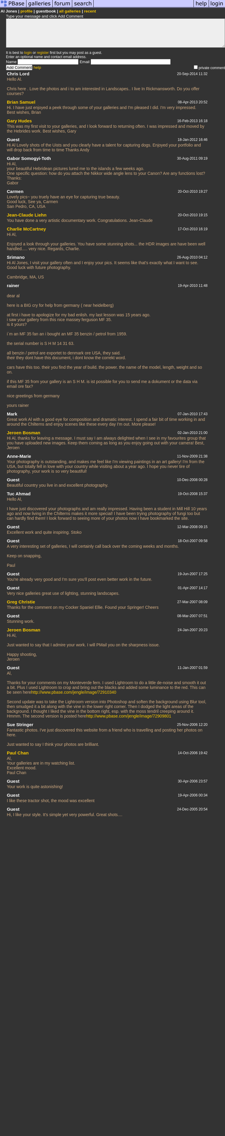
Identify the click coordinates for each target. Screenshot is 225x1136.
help (37, 67)
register (43, 53)
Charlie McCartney (26, 228)
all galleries (70, 11)
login (28, 53)
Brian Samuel (21, 102)
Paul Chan (18, 752)
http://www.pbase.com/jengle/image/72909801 (128, 716)
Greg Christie (21, 601)
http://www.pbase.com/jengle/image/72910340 (73, 692)
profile (27, 11)
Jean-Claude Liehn (26, 214)
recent (90, 11)
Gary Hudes (19, 120)
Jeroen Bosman (23, 432)
